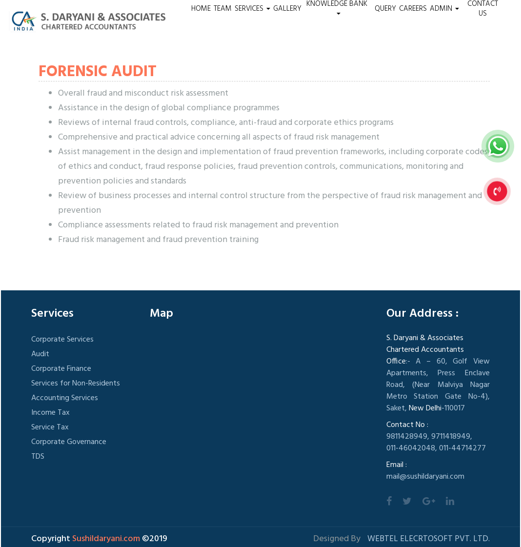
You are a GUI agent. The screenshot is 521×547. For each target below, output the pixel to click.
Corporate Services (62, 339)
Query (385, 9)
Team (223, 9)
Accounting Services (64, 398)
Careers (413, 9)
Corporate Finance (61, 369)
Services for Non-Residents (75, 383)
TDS (37, 456)
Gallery (287, 9)
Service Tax (50, 427)
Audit (40, 354)
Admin (444, 9)
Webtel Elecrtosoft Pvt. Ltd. (428, 539)
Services (252, 9)
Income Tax (50, 412)
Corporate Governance (68, 442)
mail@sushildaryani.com (425, 476)
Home (201, 9)
